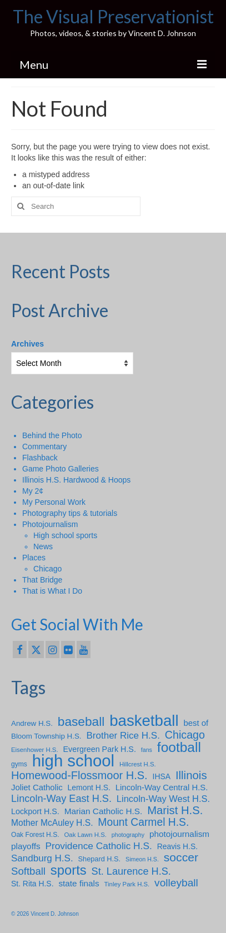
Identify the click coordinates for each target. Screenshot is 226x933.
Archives (27, 343)
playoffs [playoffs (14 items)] (26, 846)
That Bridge (42, 579)
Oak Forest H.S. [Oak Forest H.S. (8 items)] (35, 835)
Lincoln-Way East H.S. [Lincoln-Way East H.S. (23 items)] (61, 798)
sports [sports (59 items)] (69, 870)
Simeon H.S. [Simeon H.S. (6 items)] (142, 859)
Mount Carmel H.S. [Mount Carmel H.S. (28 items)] (143, 822)
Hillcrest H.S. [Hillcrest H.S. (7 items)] (137, 764)
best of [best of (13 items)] (195, 723)
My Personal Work (54, 502)
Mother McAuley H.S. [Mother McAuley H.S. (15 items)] (52, 822)
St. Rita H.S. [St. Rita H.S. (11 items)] (32, 883)
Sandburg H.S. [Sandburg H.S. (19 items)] (42, 858)
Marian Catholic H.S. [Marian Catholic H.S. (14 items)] (103, 811)
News (43, 546)
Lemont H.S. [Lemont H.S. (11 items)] (89, 787)
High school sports (65, 535)
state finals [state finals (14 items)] (78, 883)
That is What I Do (52, 590)
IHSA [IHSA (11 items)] (161, 776)
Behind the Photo (52, 435)
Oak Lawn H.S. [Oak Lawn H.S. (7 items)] (85, 834)
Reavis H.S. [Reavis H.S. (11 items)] (177, 846)
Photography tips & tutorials (69, 513)
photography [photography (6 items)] (128, 834)
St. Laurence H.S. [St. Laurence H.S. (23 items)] (131, 871)
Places (34, 557)
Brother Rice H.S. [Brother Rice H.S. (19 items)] (122, 735)
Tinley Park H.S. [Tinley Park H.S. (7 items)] (127, 884)
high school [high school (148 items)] (73, 760)
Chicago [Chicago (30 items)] (185, 734)
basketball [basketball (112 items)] (143, 720)
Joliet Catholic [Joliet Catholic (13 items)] (37, 787)
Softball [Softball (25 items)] (28, 871)
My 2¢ (32, 490)
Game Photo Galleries (60, 468)
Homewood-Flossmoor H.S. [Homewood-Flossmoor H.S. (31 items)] (79, 775)
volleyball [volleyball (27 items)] (176, 883)
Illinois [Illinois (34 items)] (191, 775)
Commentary (44, 446)
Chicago (47, 568)
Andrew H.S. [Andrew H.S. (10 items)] (32, 723)
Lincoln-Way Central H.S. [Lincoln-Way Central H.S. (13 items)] (161, 787)
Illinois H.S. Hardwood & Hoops (76, 479)
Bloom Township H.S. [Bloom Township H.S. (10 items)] (46, 736)
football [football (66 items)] (179, 747)
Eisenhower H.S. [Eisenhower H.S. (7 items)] (34, 749)
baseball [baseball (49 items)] (81, 721)
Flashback (40, 457)
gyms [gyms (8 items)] (19, 764)
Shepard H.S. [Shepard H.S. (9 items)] (99, 859)
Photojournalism (50, 524)
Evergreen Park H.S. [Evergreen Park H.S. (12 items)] (99, 749)
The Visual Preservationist (113, 16)
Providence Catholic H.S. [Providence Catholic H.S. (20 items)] (98, 845)
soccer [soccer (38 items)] (181, 857)
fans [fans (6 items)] (146, 749)
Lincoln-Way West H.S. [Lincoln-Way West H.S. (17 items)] (163, 799)
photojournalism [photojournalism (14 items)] (179, 834)
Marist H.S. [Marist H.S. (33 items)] (175, 810)
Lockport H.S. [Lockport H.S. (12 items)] (35, 811)
